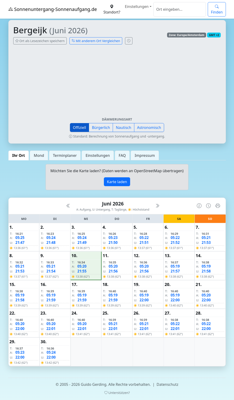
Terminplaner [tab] (65, 155)
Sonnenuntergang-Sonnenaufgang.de (52, 9)
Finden (217, 9)
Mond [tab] (39, 155)
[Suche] (179, 9)
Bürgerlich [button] (101, 127)
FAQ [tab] (122, 155)
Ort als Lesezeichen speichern (40, 41)
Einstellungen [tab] (98, 155)
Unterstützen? (117, 392)
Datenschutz (167, 384)
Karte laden (117, 181)
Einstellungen (136, 6)
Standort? (111, 9)
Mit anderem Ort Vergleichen (96, 41)
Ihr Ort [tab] (18, 155)
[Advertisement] (117, 82)
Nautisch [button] (123, 127)
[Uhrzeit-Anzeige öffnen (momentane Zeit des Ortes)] (128, 40)
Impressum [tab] (145, 155)
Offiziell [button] (79, 127)
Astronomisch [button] (149, 127)
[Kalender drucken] (218, 206)
